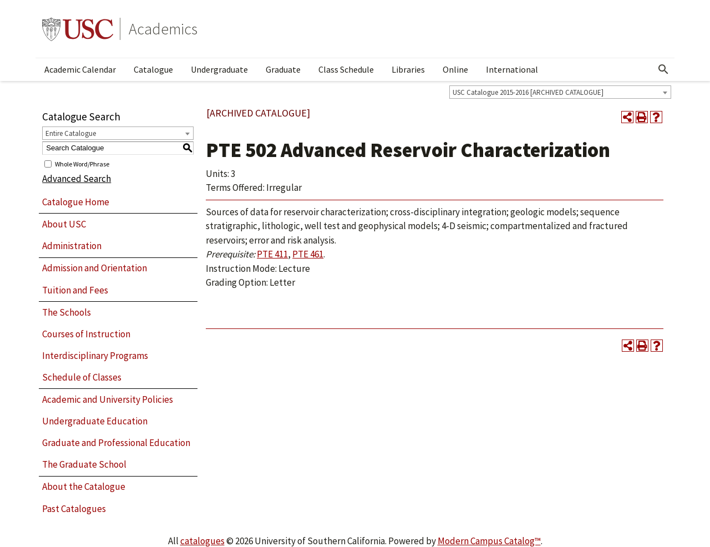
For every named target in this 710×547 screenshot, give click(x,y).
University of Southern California (77, 29)
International (512, 69)
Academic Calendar (80, 69)
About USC (64, 224)
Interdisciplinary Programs (95, 356)
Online (455, 69)
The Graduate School (84, 464)
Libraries (408, 69)
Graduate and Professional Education (116, 443)
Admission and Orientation (94, 268)
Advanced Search (76, 179)
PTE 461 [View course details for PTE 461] (307, 254)
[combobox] (560, 92)
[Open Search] (663, 69)
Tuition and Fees (75, 290)
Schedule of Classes (81, 377)
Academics (163, 29)
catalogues (202, 541)
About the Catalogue (83, 486)
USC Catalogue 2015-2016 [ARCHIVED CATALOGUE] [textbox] (528, 92)
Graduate (283, 69)
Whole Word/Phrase (82, 163)
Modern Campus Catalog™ (489, 541)
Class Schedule (346, 69)
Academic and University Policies (107, 399)
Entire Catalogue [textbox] (70, 133)
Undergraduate (219, 69)
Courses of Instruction (86, 334)
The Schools (66, 312)
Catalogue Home (75, 202)
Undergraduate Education (95, 421)
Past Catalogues (74, 509)
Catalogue (153, 69)
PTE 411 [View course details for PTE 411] (272, 254)
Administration (72, 246)
